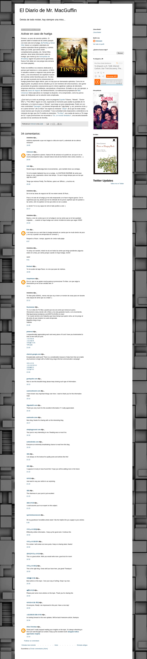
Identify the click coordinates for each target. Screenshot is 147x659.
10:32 (28, 535)
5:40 (28, 522)
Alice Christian (32, 627)
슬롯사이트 (30, 590)
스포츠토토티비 (32, 365)
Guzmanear (31, 307)
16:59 (28, 272)
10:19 (28, 447)
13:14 (28, 637)
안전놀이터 (30, 369)
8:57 (28, 241)
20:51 (28, 286)
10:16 (28, 411)
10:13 (28, 384)
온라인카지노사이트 (33, 554)
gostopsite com (32, 379)
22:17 (28, 209)
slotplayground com (34, 429)
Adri (28, 166)
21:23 (28, 496)
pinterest (30, 332)
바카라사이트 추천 (33, 602)
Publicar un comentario (31, 641)
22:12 (28, 300)
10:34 (28, 608)
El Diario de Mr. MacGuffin (48, 10)
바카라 (29, 478)
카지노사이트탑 (32, 529)
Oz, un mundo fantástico (62, 115)
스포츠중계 (30, 341)
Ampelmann (31, 278)
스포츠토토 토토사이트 (34, 615)
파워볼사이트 (31, 343)
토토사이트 (30, 363)
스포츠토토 (30, 339)
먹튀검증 (29, 345)
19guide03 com (32, 405)
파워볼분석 (30, 367)
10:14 (28, 399)
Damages (37, 106)
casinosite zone (32, 417)
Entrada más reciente (29, 645)
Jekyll (64, 109)
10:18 (28, 435)
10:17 (28, 423)
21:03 (28, 347)
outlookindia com (33, 442)
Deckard (29, 266)
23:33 (28, 223)
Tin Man (60, 113)
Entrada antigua (82, 645)
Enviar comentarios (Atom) (39, 649)
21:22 (28, 460)
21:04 (28, 372)
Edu (28, 230)
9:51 (28, 260)
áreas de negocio (34, 90)
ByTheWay (45, 43)
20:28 (28, 184)
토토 (28, 454)
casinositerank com (33, 391)
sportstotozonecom (33, 515)
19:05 (28, 145)
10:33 (28, 571)
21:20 (28, 325)
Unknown (30, 152)
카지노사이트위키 (32, 541)
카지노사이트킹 (32, 566)
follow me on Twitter (117, 183)
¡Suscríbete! (97, 32)
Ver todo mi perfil (98, 44)
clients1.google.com (34, 354)
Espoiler (62, 100)
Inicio (56, 645)
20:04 (28, 160)
